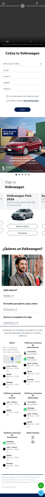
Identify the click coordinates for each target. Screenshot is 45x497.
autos (4, 480)
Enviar (22, 109)
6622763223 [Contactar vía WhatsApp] (33, 359)
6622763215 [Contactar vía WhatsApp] (33, 409)
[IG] (33, 442)
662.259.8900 (32, 354)
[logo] (23, 7)
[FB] (33, 438)
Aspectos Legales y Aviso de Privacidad (15, 477)
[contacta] (12, 359)
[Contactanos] (35, 3)
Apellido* (6, 83)
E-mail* (6, 70)
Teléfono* (6, 89)
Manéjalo (8, 295)
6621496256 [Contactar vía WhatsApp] (12, 443)
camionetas (13, 480)
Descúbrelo (22, 233)
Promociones (10, 309)
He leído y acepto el (23, 101)
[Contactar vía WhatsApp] (41, 485)
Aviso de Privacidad (31, 101)
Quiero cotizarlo (22, 226)
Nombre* (6, 76)
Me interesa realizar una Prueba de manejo (24, 96)
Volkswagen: (35, 477)
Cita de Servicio (10, 322)
